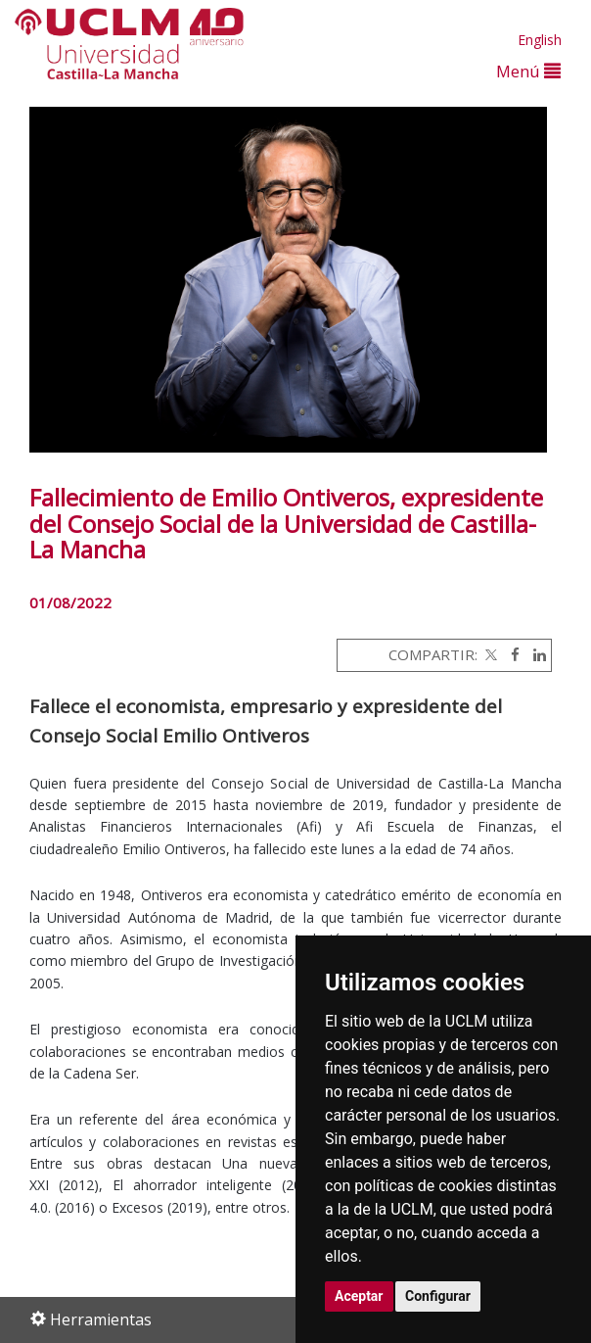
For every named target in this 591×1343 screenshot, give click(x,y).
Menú (528, 71)
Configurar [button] (438, 1296)
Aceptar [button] (359, 1296)
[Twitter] (489, 654)
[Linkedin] (534, 654)
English (540, 39)
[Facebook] (510, 654)
